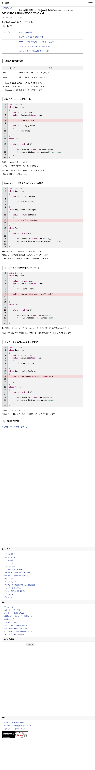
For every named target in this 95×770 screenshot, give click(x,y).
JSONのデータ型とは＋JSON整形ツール (18, 616)
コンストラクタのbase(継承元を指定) (34, 51)
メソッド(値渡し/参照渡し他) (14, 591)
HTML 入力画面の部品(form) (14, 722)
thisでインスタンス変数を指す (31, 37)
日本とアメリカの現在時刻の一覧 (16, 625)
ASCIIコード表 (9, 619)
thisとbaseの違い (26, 32)
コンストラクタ (9, 557)
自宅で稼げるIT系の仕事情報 (14, 634)
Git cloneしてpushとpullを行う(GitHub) (17, 726)
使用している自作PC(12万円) (14, 729)
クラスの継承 (9, 560)
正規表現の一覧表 (10, 622)
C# (10, 8)
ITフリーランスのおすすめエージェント (18, 631)
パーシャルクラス (10, 582)
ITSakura (5, 3)
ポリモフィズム (9, 579)
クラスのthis (8, 594)
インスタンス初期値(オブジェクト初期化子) (19, 585)
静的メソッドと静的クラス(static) (16, 576)
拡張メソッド (9, 597)
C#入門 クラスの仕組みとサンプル (16, 427)
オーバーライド (9, 563)
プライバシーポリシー (69, 10)
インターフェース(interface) (14, 569)
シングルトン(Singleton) (12, 588)
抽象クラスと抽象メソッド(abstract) (17, 572)
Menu (90, 3)
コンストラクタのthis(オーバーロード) (34, 46)
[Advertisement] (42, 447)
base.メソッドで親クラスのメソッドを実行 (36, 42)
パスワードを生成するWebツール (16, 613)
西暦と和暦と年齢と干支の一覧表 (16, 628)
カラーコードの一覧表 (12, 610)
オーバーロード (9, 566)
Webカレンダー (9, 607)
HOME (5, 8)
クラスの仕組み (9, 554)
